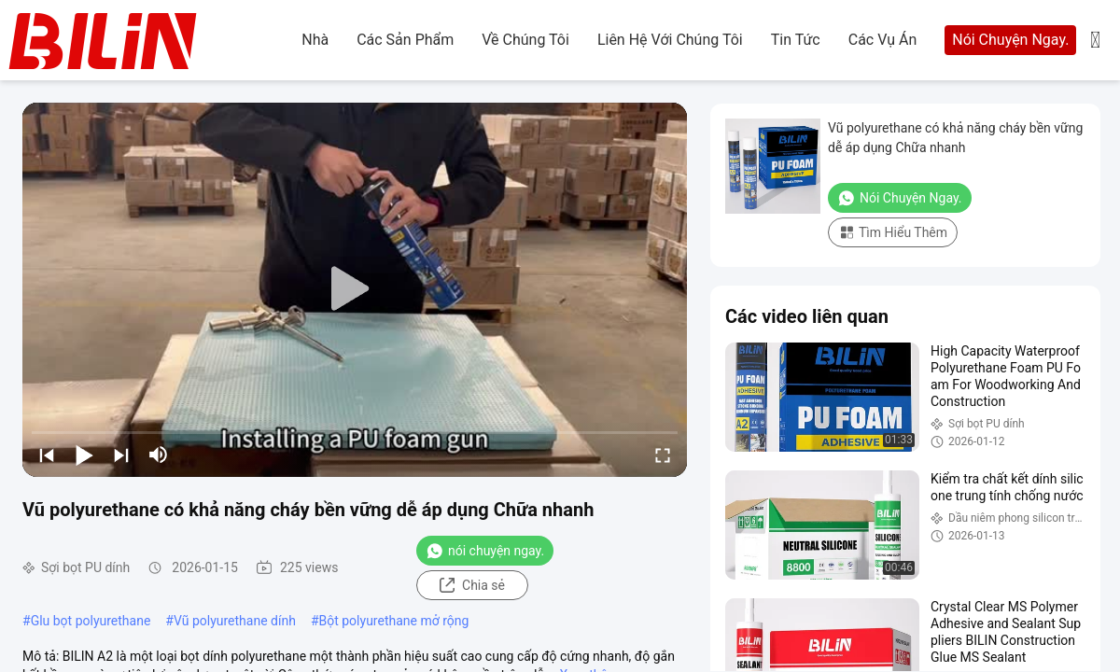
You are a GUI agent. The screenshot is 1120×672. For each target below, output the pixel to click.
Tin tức (795, 40)
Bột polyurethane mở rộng (394, 620)
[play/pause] (84, 455)
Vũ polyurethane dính (235, 620)
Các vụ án (882, 40)
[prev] (46, 455)
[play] (354, 289)
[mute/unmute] (158, 455)
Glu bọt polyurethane (91, 620)
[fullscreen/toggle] (662, 455)
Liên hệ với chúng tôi (670, 40)
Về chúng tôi (525, 40)
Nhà (315, 40)
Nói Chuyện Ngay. (1010, 40)
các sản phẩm (405, 40)
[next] (121, 455)
